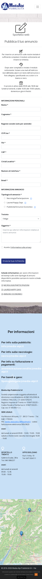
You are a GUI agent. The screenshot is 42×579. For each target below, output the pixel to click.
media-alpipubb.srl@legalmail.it (18, 422)
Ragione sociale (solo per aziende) (16, 124)
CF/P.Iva (5, 133)
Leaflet (9, 564)
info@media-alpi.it (12, 346)
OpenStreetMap (17, 564)
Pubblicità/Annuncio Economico (20, 207)
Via (3, 142)
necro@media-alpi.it (10, 73)
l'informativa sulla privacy (20, 247)
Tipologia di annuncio (11, 194)
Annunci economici (13, 294)
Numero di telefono (10, 171)
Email (4, 180)
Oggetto (6, 225)
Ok (36, 574)
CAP (3, 152)
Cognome (6, 114)
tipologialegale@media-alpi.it (19, 381)
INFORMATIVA (21, 577)
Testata (4, 214)
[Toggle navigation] (38, 7)
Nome (4, 105)
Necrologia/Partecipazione (18, 198)
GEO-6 (39, 564)
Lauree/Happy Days (15, 202)
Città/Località (8, 161)
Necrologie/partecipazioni (16, 285)
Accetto (17, 247)
